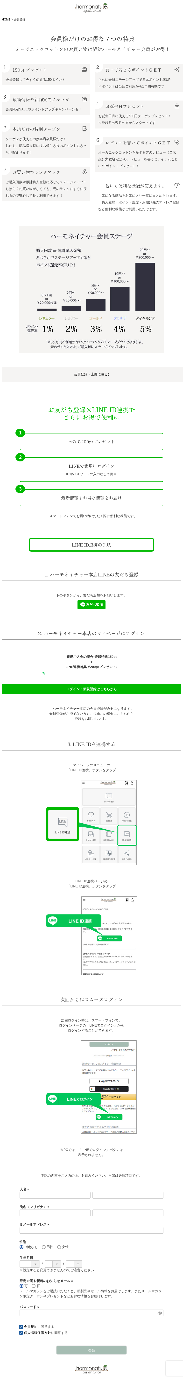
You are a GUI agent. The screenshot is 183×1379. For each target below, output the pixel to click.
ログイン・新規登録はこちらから (91, 689)
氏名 (25, 1189)
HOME (6, 19)
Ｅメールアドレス (35, 1224)
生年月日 (26, 1258)
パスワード (30, 1307)
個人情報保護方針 (37, 1333)
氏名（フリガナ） (35, 1207)
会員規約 (30, 1327)
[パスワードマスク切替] (159, 1313)
